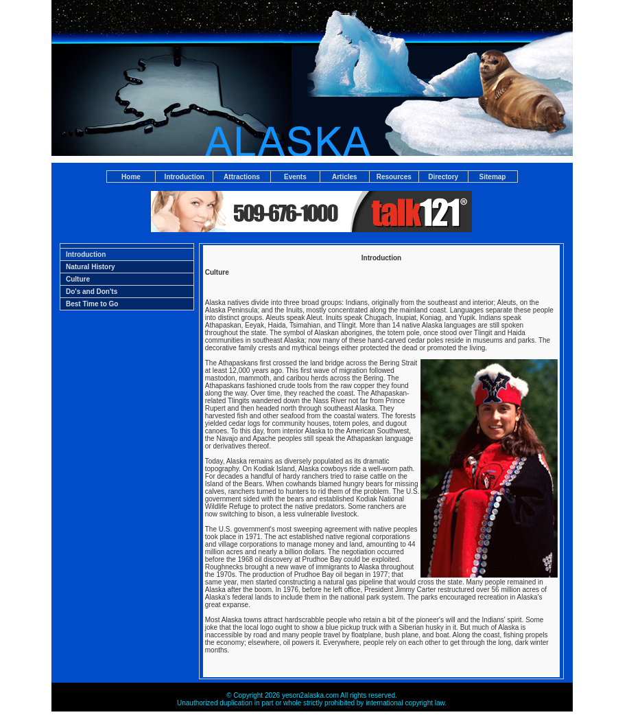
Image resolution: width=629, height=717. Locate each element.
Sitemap (492, 177)
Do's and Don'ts (91, 291)
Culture (78, 279)
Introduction (184, 177)
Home (131, 177)
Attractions (242, 177)
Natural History (90, 267)
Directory (443, 177)
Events (295, 177)
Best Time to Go (92, 304)
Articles (344, 177)
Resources (394, 177)
